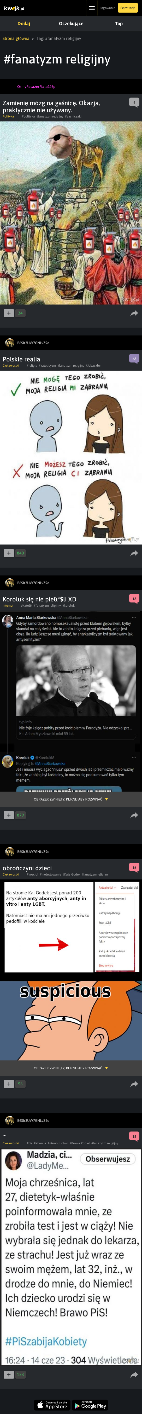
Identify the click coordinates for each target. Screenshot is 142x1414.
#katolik (26, 605)
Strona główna (16, 38)
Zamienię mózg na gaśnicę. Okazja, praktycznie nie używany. (51, 106)
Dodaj (23, 23)
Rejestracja (127, 8)
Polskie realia (21, 359)
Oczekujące (71, 23)
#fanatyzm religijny (50, 116)
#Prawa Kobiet (80, 1143)
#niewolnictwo (58, 1143)
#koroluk (68, 605)
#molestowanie (50, 874)
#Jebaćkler (93, 365)
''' (5, 1136)
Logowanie (107, 8)
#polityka (28, 116)
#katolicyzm (47, 365)
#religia (32, 365)
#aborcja (40, 1143)
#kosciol (32, 874)
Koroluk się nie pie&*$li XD (39, 599)
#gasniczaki (73, 116)
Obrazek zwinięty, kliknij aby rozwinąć (68, 799)
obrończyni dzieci (27, 868)
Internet (8, 605)
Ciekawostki (11, 365)
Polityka (8, 116)
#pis (29, 1143)
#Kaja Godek (71, 874)
